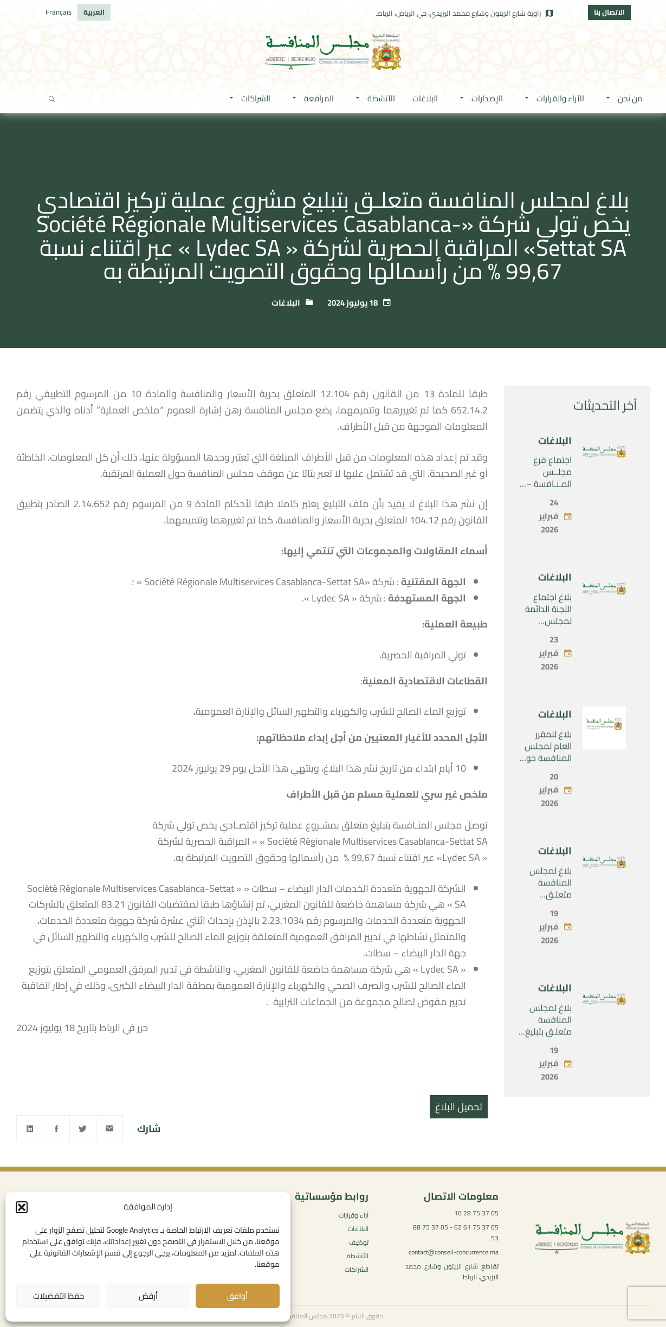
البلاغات (285, 302)
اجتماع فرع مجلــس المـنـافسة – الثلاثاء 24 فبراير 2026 (549, 510)
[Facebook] (56, 1128)
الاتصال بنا (609, 11)
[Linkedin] (29, 1128)
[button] (21, 1207)
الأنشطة (357, 1256)
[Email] (109, 1128)
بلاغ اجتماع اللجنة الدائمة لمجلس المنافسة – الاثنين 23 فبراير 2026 (545, 653)
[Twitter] (82, 1128)
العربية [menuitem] (94, 11)
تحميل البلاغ (458, 1107)
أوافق (237, 1296)
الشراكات (356, 1269)
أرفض (148, 1296)
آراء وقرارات (353, 1215)
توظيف (358, 1242)
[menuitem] (94, 12)
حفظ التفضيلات (58, 1296)
